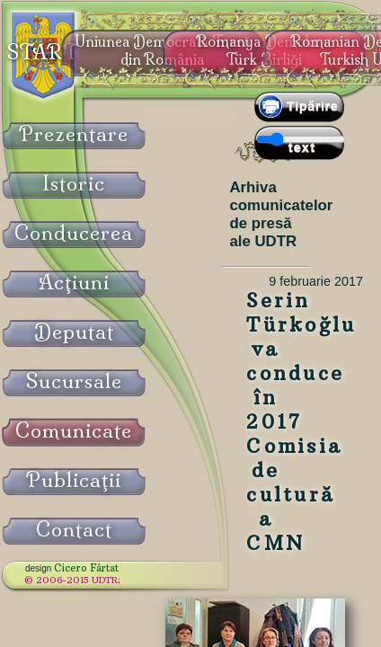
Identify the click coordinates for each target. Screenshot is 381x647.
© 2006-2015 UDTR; (72, 580)
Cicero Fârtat (86, 568)
